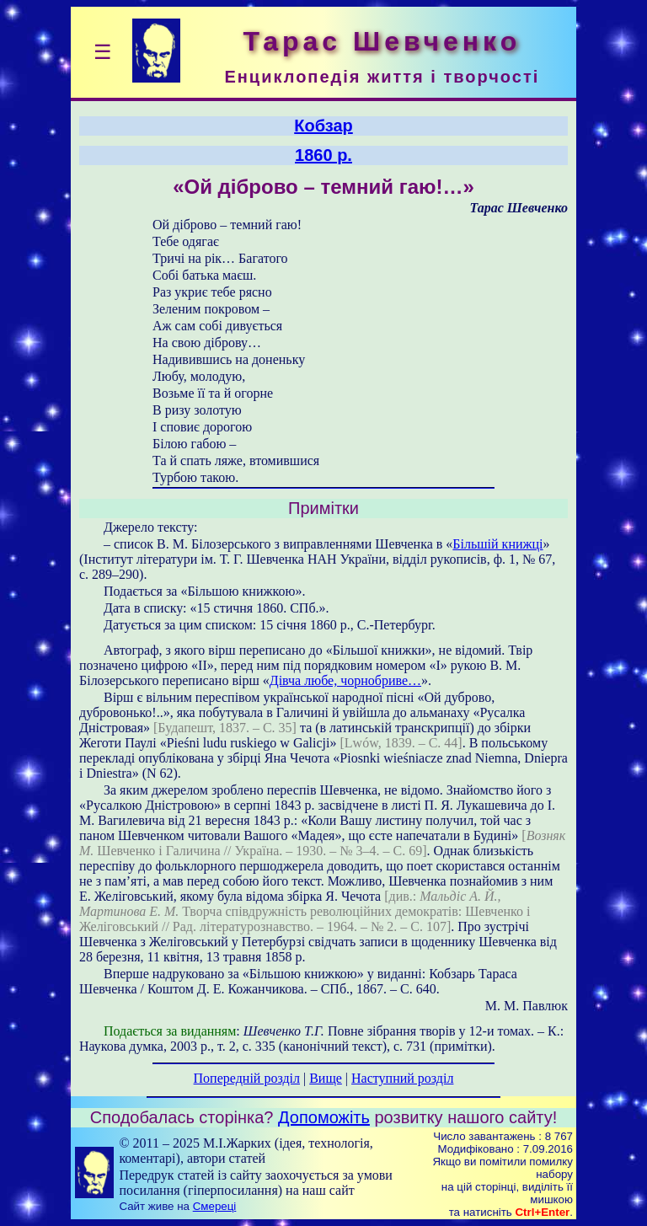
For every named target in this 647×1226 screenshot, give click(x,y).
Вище (325, 1078)
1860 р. (323, 155)
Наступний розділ (402, 1078)
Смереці (215, 1206)
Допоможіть (324, 1117)
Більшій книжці (497, 544)
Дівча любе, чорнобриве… (345, 680)
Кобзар (323, 125)
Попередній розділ (247, 1078)
